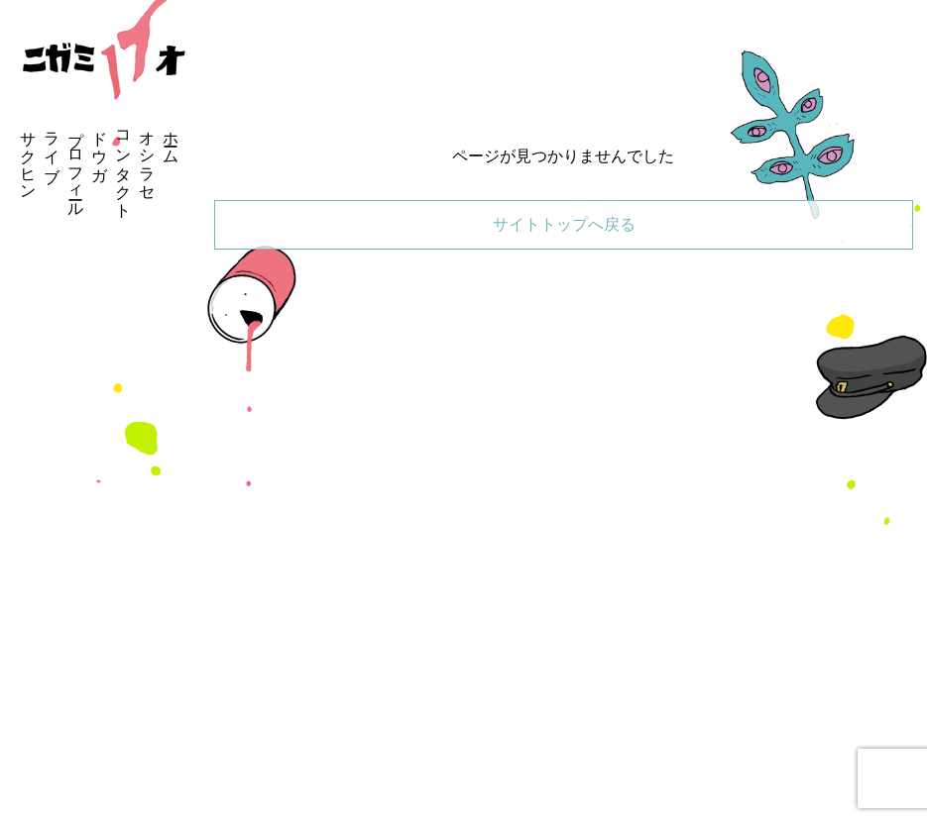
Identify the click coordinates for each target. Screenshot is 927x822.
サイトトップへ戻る (564, 224)
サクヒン (28, 156)
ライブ (52, 147)
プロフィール (75, 165)
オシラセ (147, 156)
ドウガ (99, 147)
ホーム (171, 138)
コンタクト (123, 165)
